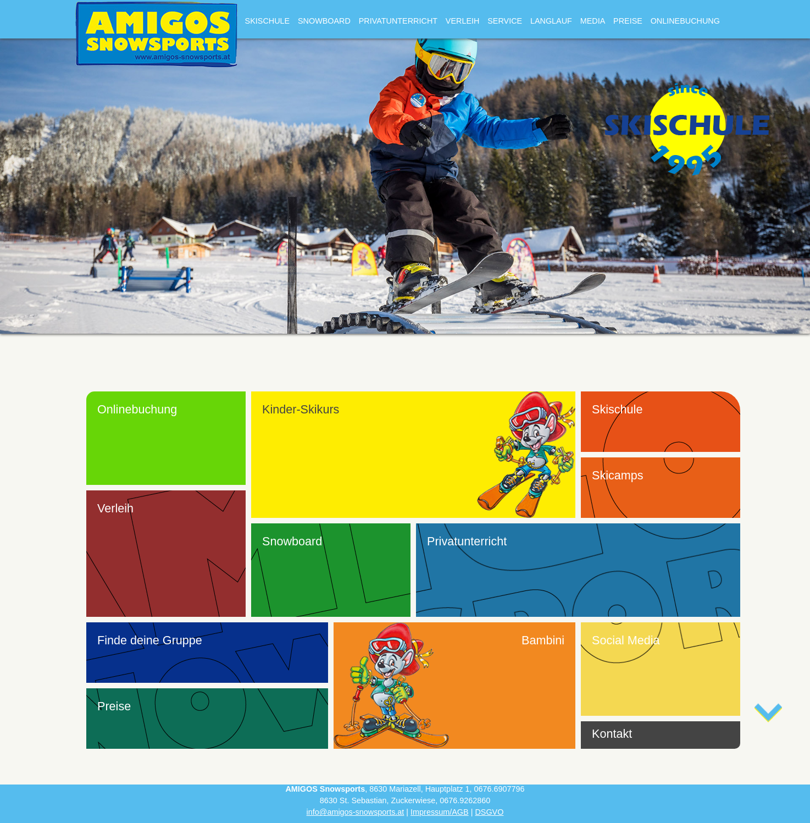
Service (504, 20)
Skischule (267, 20)
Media (593, 20)
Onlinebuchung (685, 20)
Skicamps (617, 475)
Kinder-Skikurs (300, 409)
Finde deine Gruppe (149, 640)
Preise (627, 20)
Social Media (626, 640)
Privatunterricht (398, 20)
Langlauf (551, 20)
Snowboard (324, 20)
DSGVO (489, 812)
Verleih (463, 20)
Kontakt (612, 734)
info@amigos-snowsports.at (355, 812)
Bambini (542, 640)
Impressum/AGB (439, 812)
